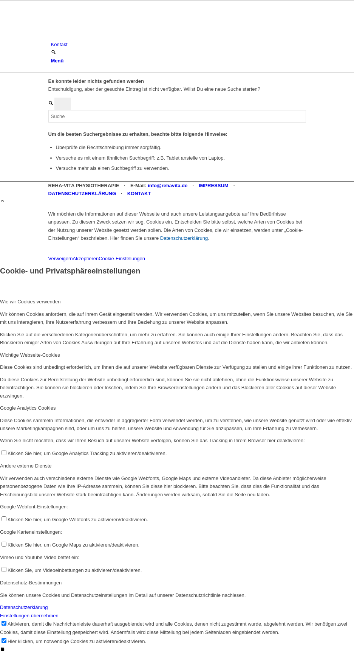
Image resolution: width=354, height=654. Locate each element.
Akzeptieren (86, 258)
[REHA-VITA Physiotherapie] (105, 36)
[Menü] (57, 61)
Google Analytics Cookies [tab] (28, 408)
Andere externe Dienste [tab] (26, 466)
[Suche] (53, 53)
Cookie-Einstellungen (122, 258)
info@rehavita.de (167, 185)
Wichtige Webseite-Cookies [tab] (30, 355)
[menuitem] (178, 44)
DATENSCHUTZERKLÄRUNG (82, 193)
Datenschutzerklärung (184, 238)
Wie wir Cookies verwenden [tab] (30, 301)
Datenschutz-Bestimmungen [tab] (31, 583)
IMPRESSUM (214, 185)
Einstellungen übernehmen (29, 615)
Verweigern (60, 258)
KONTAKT (139, 193)
